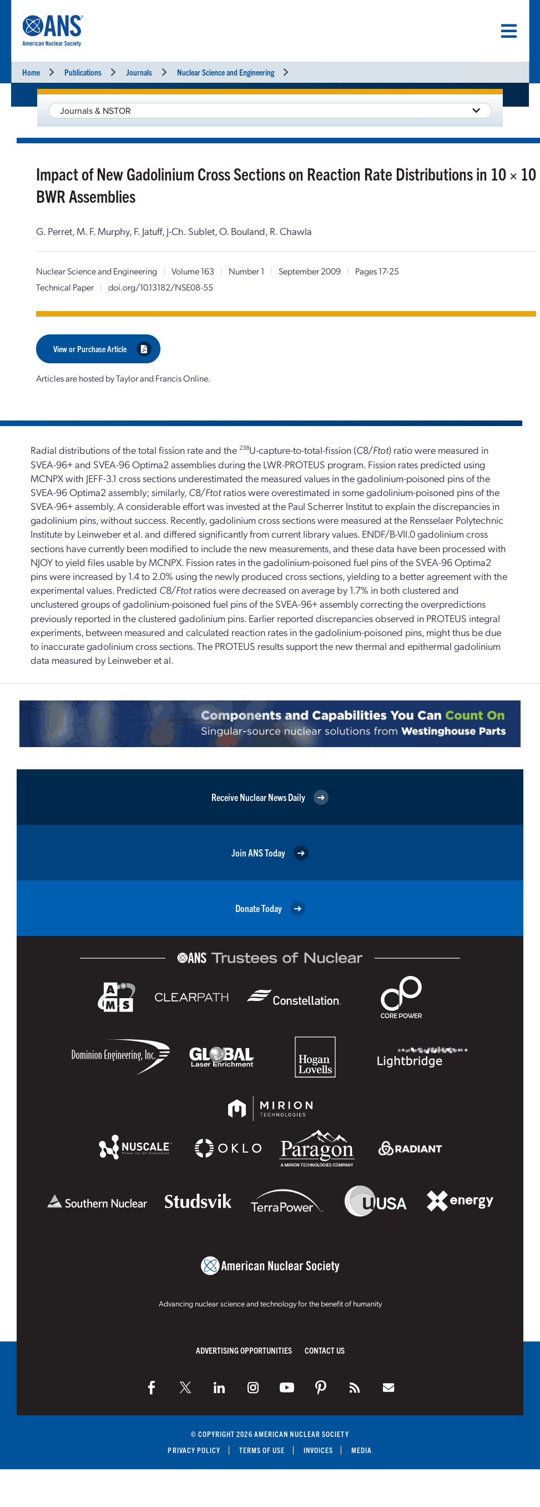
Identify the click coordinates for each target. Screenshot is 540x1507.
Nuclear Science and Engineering (225, 72)
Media (361, 1450)
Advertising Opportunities (244, 1350)
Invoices (319, 1450)
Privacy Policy (194, 1450)
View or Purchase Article (102, 348)
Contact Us (325, 1350)
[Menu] (509, 31)
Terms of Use (262, 1450)
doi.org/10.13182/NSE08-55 (160, 287)
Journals (139, 72)
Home (31, 72)
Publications (83, 72)
